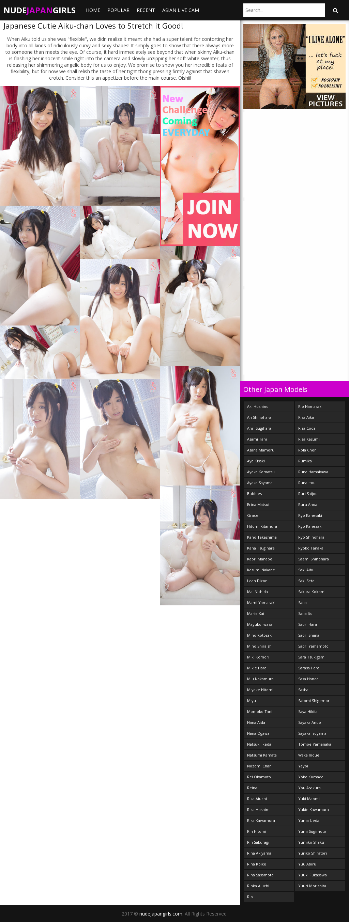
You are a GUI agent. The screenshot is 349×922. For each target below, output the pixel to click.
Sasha (303, 689)
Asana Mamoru (260, 449)
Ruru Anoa (307, 504)
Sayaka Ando (309, 722)
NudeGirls (39, 10)
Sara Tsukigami (311, 656)
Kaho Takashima (262, 537)
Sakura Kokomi (311, 591)
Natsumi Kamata (262, 755)
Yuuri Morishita (312, 885)
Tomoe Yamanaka (314, 744)
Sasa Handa (308, 678)
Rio (250, 896)
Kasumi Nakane (261, 569)
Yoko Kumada (310, 776)
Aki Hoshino (258, 406)
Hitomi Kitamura (262, 526)
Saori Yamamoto (313, 646)
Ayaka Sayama (260, 482)
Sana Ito (305, 613)
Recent (146, 10)
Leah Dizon (257, 580)
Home (93, 10)
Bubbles (254, 493)
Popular (118, 10)
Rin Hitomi (256, 831)
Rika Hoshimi (259, 809)
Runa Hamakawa (313, 471)
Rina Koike (256, 864)
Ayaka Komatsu (261, 471)
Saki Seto (306, 580)
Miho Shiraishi (260, 646)
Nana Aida (256, 722)
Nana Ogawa (258, 733)
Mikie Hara (257, 667)
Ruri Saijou (308, 493)
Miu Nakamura (260, 678)
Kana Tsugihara (261, 548)
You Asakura (309, 787)
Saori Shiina (308, 635)
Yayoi (303, 765)
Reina (252, 787)
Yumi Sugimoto (312, 831)
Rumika (305, 460)
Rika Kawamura (261, 820)
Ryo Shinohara (311, 537)
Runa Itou (307, 482)
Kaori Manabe (259, 558)
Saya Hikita (308, 711)
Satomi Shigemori (314, 700)
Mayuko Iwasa (259, 624)
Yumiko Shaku (311, 842)
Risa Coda (307, 428)
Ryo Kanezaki (310, 526)
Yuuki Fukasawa (312, 874)
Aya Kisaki (256, 460)
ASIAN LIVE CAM (180, 10)
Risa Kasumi (309, 439)
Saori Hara (307, 624)
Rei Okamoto (259, 776)
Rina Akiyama (259, 853)
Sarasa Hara (308, 667)
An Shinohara (259, 417)
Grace (252, 515)
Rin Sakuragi (258, 842)
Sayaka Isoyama (312, 733)
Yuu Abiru (307, 864)
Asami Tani (257, 439)
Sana (302, 602)
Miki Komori (258, 656)
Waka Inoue (308, 755)
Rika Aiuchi (257, 798)
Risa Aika (306, 417)
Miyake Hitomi (260, 689)
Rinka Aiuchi (258, 885)
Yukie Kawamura (313, 809)
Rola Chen (307, 449)
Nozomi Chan (259, 765)
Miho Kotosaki (260, 635)
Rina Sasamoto (260, 874)
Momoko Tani (259, 711)
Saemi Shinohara (313, 558)
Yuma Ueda (308, 820)
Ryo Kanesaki (310, 515)
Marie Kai (255, 613)
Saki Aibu (306, 569)
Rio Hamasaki (310, 406)
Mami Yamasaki (261, 602)
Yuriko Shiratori (312, 853)
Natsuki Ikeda (259, 744)
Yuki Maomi (309, 798)
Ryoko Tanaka (310, 548)
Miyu (251, 700)
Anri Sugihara (259, 428)
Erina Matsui (258, 504)
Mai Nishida (257, 591)
